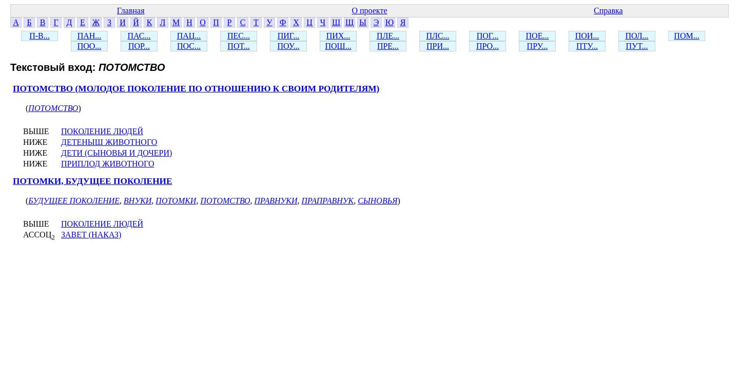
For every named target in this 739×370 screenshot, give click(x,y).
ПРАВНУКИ (275, 200)
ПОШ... (338, 46)
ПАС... (139, 35)
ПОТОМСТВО (53, 108)
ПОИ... (587, 35)
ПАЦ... (189, 35)
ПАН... (89, 35)
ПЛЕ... (388, 35)
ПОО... (89, 46)
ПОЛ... (636, 35)
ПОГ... (488, 35)
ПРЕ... (388, 46)
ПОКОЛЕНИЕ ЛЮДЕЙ (102, 131)
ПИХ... (338, 35)
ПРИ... (437, 46)
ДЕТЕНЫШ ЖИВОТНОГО (109, 142)
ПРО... (487, 46)
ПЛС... (437, 35)
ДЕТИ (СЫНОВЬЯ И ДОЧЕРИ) (116, 153)
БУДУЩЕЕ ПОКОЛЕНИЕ (74, 200)
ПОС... (189, 46)
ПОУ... (289, 46)
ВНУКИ (137, 200)
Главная (131, 10)
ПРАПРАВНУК (327, 200)
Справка (608, 10)
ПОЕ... (537, 35)
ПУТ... (637, 46)
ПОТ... (238, 46)
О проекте (369, 10)
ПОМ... (686, 35)
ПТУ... (587, 46)
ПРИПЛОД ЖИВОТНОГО (107, 163)
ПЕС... (238, 35)
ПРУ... (537, 46)
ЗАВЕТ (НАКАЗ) (91, 234)
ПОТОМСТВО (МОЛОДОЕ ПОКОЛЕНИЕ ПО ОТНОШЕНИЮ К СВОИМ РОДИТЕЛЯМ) (196, 89)
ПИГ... (289, 35)
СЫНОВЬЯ (377, 200)
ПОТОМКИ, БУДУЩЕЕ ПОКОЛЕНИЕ (92, 181)
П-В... (39, 35)
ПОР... (139, 46)
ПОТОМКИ (175, 200)
